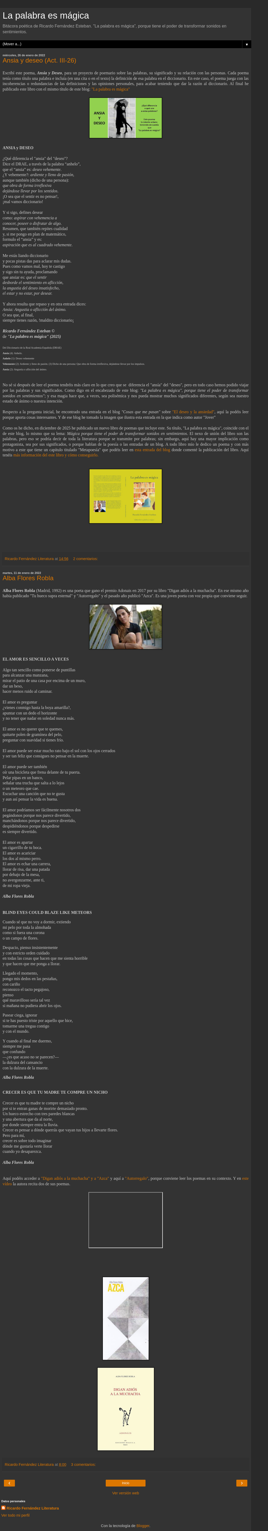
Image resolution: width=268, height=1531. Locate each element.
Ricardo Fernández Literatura (33, 1508)
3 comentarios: (83, 1464)
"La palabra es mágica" (110, 89)
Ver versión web (125, 1493)
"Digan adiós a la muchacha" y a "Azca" (75, 1178)
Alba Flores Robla (28, 578)
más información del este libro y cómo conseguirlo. (55, 455)
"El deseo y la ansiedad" (193, 412)
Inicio (125, 1483)
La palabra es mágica (46, 15)
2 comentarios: (85, 559)
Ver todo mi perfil (15, 1515)
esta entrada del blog (152, 450)
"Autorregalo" (136, 1178)
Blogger (143, 1526)
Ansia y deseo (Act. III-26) (39, 60)
